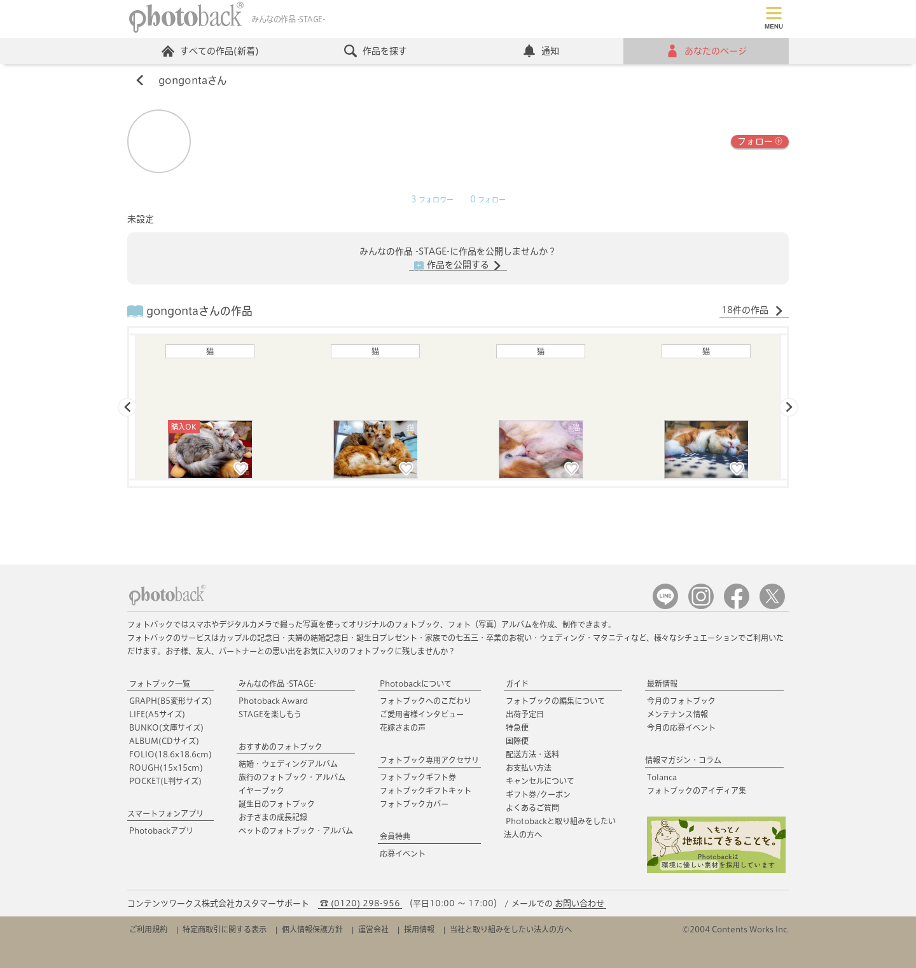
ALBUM (164, 741)
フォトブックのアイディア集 (696, 790)
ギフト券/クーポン (538, 794)
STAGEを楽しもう (270, 714)
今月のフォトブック (681, 701)
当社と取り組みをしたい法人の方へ (511, 929)
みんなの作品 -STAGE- (277, 683)
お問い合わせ (579, 903)
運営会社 (373, 929)
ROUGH (166, 767)
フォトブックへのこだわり (425, 701)
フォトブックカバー (414, 804)
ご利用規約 (148, 929)
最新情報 (662, 683)
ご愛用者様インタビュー (422, 714)
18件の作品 (752, 310)
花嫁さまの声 (403, 727)
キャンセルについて (540, 781)
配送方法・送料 (532, 754)
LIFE (157, 714)
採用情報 (419, 929)
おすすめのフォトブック (281, 746)
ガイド (517, 683)
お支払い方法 (529, 767)
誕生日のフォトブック (277, 804)
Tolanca (662, 777)
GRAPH (170, 701)
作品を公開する (458, 265)
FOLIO (170, 754)
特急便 (517, 727)
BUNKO (166, 727)
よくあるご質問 (532, 807)
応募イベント (403, 853)
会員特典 (395, 836)
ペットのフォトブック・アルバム (296, 830)
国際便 (517, 741)
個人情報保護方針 (312, 929)
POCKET (165, 781)
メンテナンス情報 (677, 714)
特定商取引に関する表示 (225, 929)
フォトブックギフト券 (418, 777)
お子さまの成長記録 (273, 817)
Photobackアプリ (161, 830)
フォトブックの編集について (555, 701)
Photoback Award (273, 701)
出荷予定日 (525, 714)
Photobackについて (416, 683)
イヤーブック (261, 790)
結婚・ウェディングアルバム (288, 764)
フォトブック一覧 (159, 683)
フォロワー (432, 200)
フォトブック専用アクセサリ (429, 760)
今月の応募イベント (681, 727)
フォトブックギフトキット (425, 790)
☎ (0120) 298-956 (360, 903)
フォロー (759, 140)
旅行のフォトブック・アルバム (292, 777)
